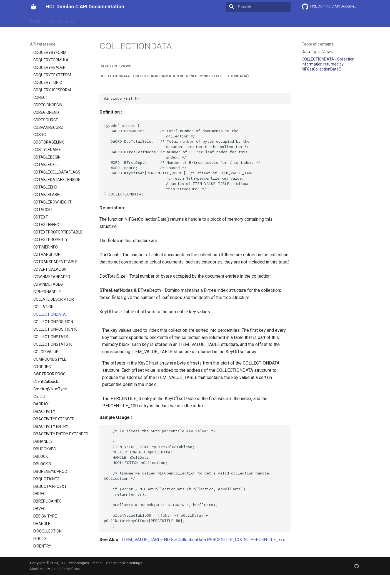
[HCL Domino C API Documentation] (33, 6)
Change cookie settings (123, 563)
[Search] (258, 7)
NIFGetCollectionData (185, 539)
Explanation (116, 20)
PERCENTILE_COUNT (228, 539)
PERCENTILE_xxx (267, 539)
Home (35, 20)
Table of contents (318, 44)
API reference (146, 20)
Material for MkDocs (64, 569)
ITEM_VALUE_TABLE (142, 539)
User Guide (90, 20)
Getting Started (60, 20)
